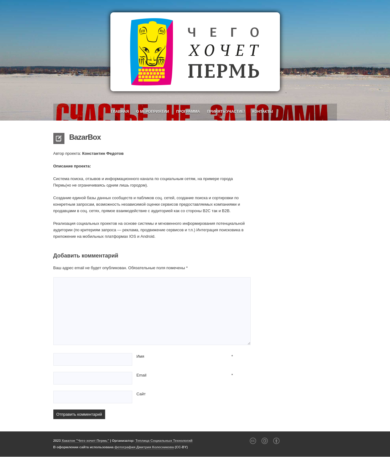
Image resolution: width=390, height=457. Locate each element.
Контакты (262, 111)
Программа (188, 111)
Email (142, 375)
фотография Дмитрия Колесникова (144, 447)
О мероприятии (152, 111)
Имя (140, 356)
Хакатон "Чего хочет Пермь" (85, 441)
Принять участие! (226, 111)
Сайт (141, 394)
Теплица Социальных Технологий (163, 441)
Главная (120, 111)
